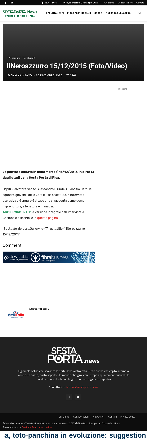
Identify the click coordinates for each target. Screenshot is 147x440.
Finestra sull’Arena (118, 13)
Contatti (140, 2)
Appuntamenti (55, 13)
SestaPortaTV (29, 58)
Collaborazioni (125, 2)
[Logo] (20, 13)
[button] (139, 13)
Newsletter (99, 416)
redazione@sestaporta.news (80, 387)
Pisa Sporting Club (79, 13)
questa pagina (47, 218)
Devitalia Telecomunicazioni (37, 427)
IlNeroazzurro (14, 58)
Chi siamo (109, 2)
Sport (98, 13)
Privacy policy (127, 416)
